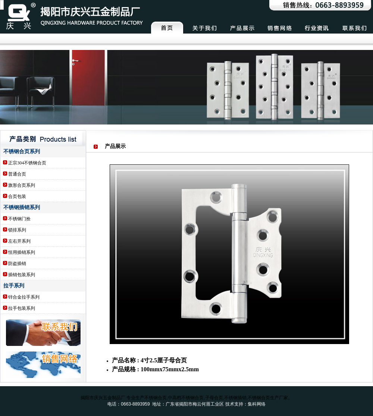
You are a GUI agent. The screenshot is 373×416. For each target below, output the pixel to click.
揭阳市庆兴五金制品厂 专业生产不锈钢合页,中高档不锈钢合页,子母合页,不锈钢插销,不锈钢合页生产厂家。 (187, 397)
